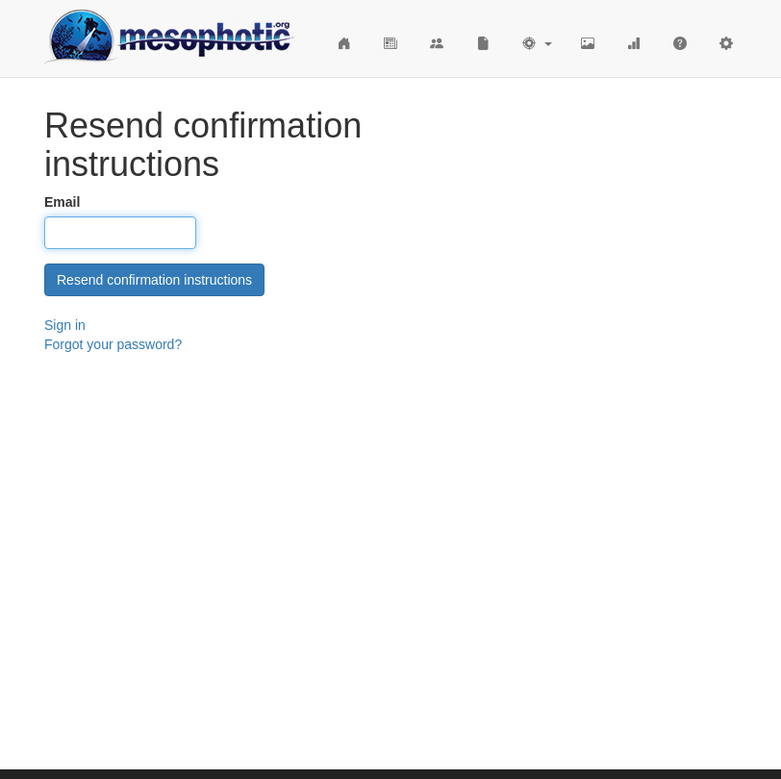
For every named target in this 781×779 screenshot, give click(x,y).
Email (62, 202)
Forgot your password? (113, 344)
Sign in (65, 325)
